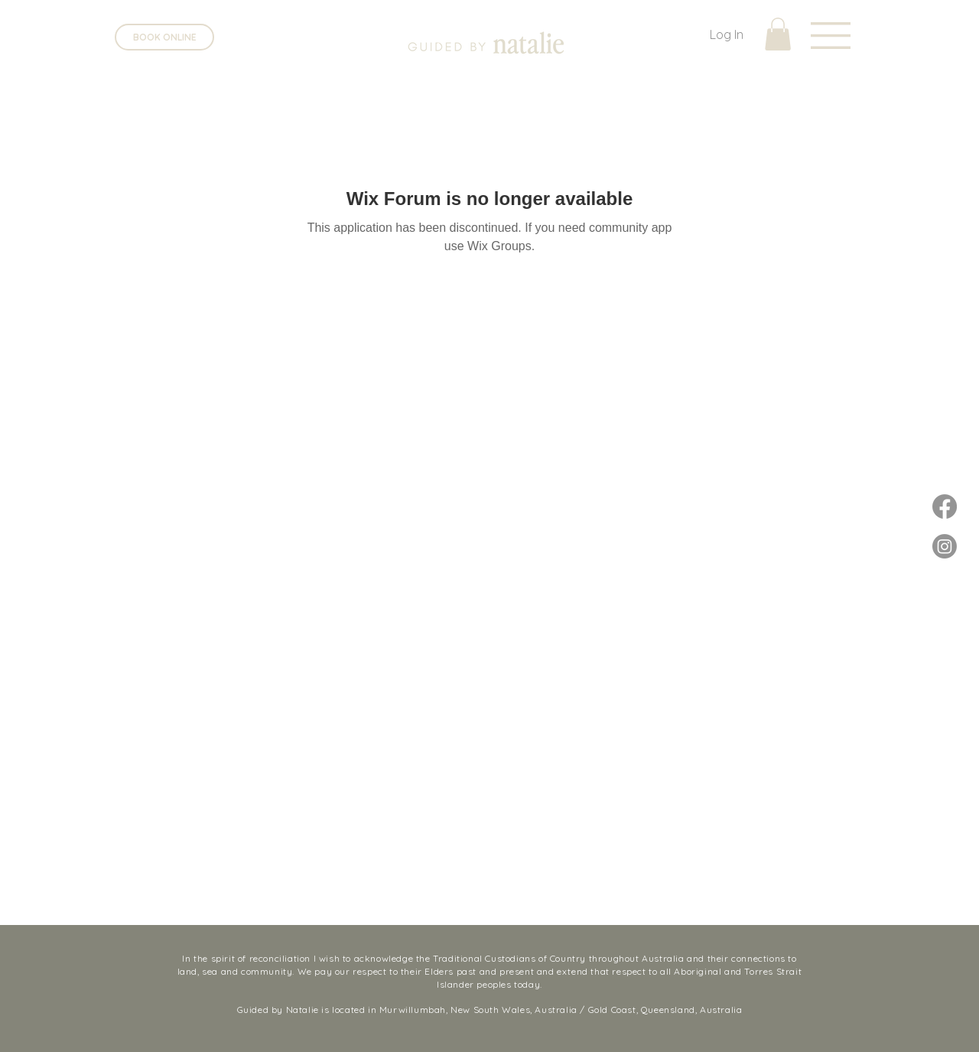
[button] (831, 35)
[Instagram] (944, 546)
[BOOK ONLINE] (164, 37)
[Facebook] (944, 506)
